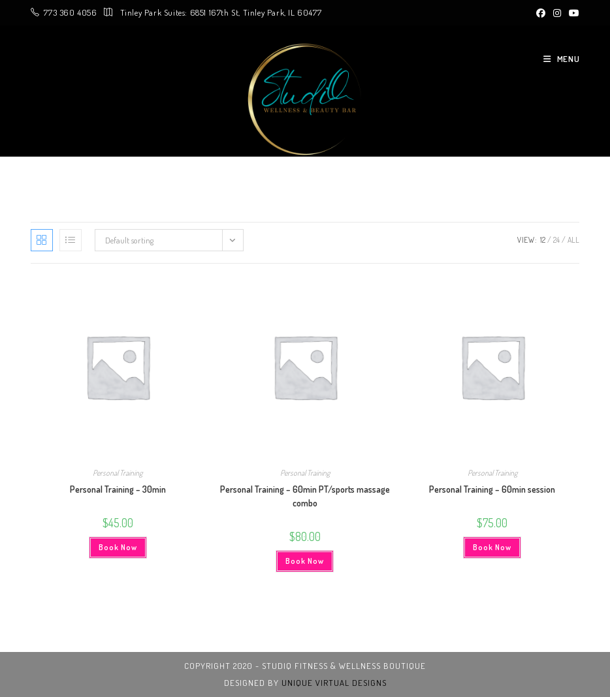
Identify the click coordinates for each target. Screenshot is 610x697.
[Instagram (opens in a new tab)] (557, 13)
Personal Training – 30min (118, 489)
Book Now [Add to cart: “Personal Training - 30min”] (118, 547)
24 (556, 240)
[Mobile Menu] (557, 59)
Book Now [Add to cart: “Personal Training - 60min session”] (492, 547)
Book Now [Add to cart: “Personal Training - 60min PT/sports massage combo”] (304, 561)
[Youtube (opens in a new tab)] (572, 13)
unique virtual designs (334, 682)
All (573, 240)
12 (542, 240)
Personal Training (117, 473)
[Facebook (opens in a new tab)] (540, 13)
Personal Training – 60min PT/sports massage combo (305, 496)
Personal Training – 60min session (492, 489)
